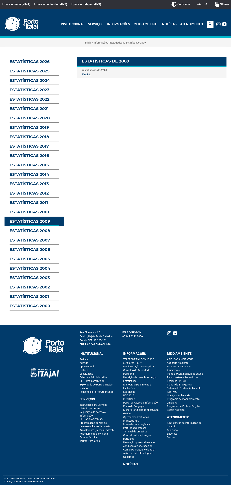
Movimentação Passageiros (138, 366)
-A (206, 4)
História (84, 370)
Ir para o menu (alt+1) (16, 4)
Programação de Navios (93, 423)
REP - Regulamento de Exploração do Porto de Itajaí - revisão (96, 385)
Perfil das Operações (134, 428)
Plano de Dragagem (134, 406)
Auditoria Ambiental (178, 363)
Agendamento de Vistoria (94, 433)
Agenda (84, 363)
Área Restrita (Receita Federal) (97, 430)
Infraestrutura (131, 420)
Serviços (95, 24)
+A (199, 4)
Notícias (169, 24)
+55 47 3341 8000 (132, 336)
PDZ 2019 (128, 395)
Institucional (72, 24)
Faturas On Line (88, 437)
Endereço (172, 433)
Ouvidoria (172, 430)
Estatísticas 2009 (136, 42)
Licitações (129, 388)
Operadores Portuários (136, 417)
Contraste (180, 4)
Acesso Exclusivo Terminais (95, 426)
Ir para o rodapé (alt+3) (86, 4)
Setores (171, 437)
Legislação (129, 392)
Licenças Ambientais (178, 395)
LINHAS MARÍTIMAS (91, 419)
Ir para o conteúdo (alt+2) (50, 4)
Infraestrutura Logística (136, 424)
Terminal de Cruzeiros (135, 431)
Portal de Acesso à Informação (140, 402)
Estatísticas (117, 42)
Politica (84, 359)
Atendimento (191, 24)
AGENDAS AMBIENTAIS (180, 359)
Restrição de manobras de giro (140, 377)
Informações (118, 24)
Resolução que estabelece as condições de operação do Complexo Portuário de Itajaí (139, 446)
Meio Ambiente (145, 24)
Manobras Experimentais (137, 384)
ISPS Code (129, 399)
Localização (86, 373)
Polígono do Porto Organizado (97, 392)
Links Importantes (90, 408)
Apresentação (87, 366)
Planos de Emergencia (179, 384)
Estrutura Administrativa (93, 377)
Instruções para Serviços (93, 405)
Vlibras (222, 4)
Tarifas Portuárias (90, 441)
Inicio (88, 42)
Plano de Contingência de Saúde (185, 373)
